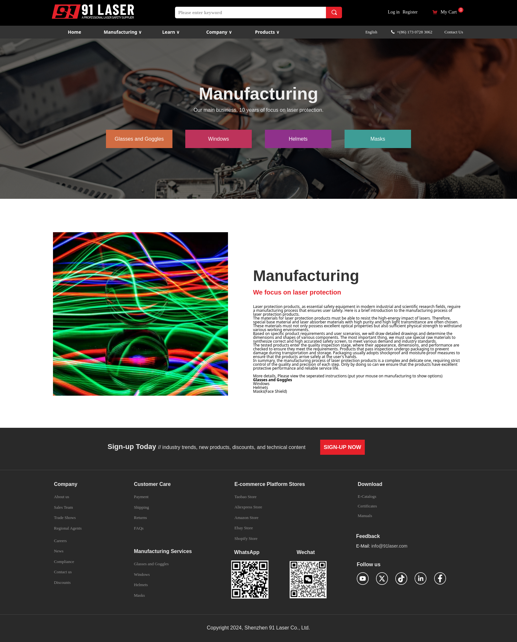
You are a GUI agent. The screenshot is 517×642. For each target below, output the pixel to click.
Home (74, 32)
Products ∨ (267, 32)
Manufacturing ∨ (123, 32)
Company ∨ (219, 32)
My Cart (449, 12)
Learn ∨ (171, 32)
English (371, 32)
